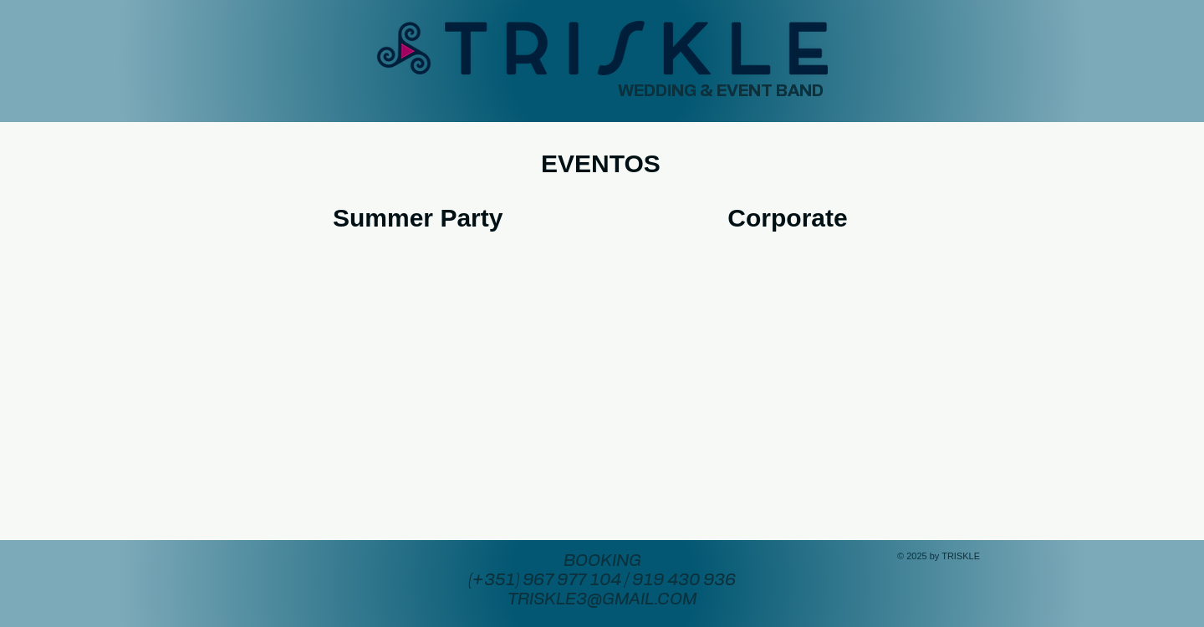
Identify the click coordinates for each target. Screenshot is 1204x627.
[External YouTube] (421, 360)
